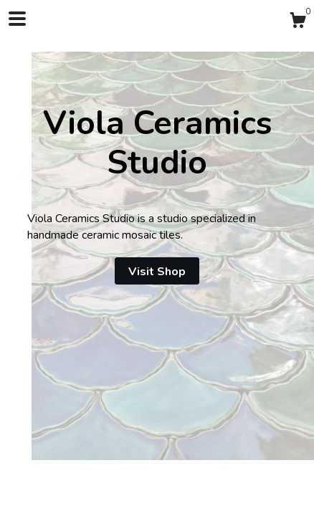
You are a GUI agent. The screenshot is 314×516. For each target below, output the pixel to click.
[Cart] (297, 22)
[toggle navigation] (17, 18)
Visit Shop (157, 272)
